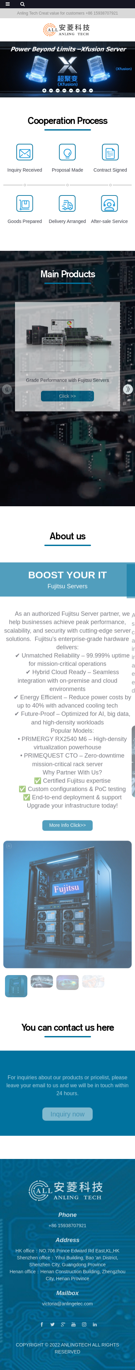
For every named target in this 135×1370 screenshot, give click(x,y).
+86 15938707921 (67, 1232)
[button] (44, 90)
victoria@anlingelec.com (67, 1310)
